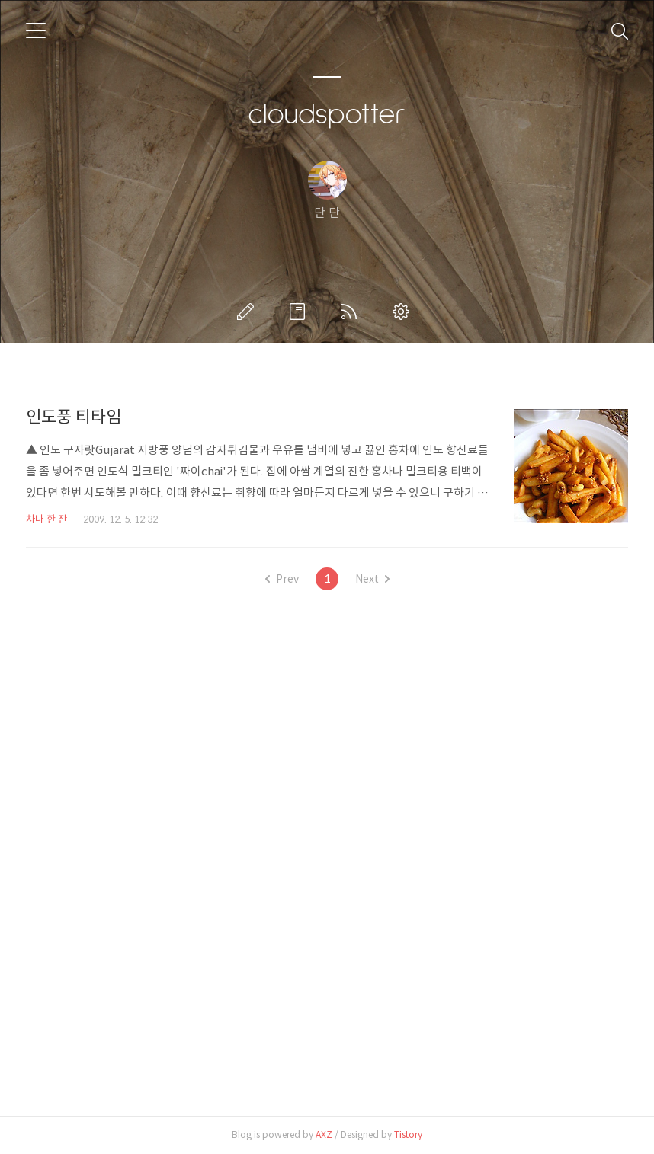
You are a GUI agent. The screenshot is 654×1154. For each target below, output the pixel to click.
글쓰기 (248, 311)
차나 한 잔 (46, 519)
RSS (352, 311)
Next (372, 579)
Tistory (408, 1134)
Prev (282, 579)
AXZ (324, 1134)
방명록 (300, 311)
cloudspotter (327, 115)
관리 (404, 311)
